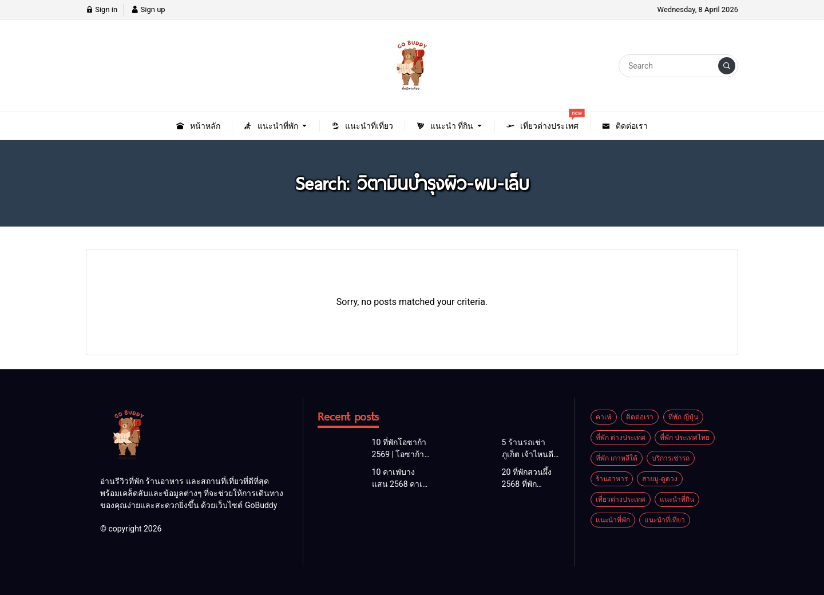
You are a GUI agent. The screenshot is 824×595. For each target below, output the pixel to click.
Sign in (101, 9)
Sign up (148, 9)
